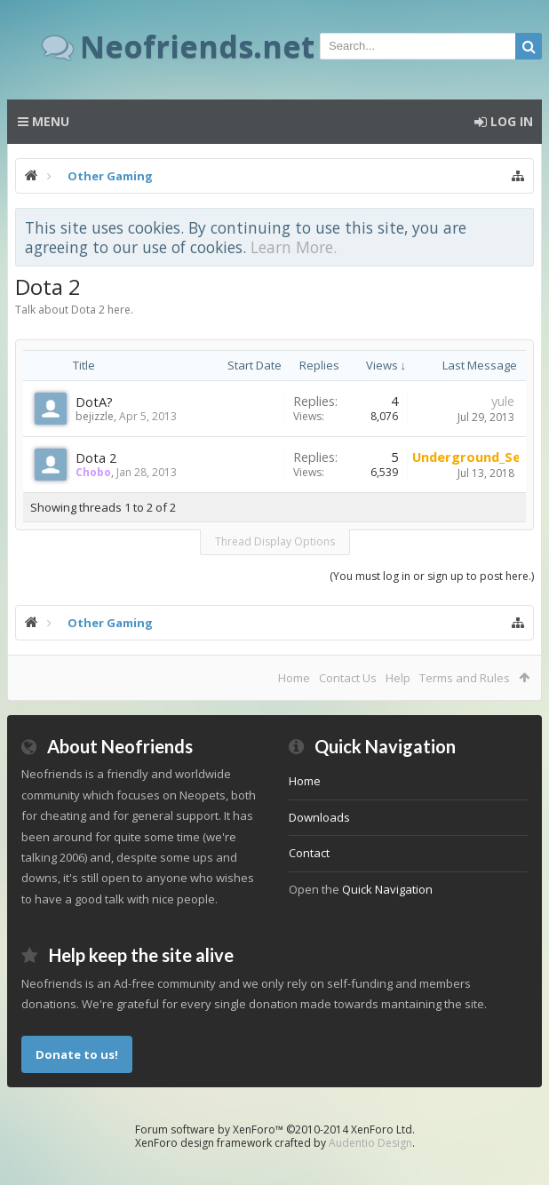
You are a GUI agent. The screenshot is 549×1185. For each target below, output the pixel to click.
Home (294, 678)
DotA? (94, 401)
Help (398, 678)
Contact (309, 853)
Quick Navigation (387, 889)
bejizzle (95, 416)
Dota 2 (96, 457)
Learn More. (294, 247)
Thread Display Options (275, 541)
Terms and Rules (464, 678)
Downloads (319, 817)
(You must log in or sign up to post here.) (432, 576)
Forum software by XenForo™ (275, 1129)
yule (502, 401)
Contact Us (348, 678)
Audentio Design (370, 1142)
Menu (43, 121)
